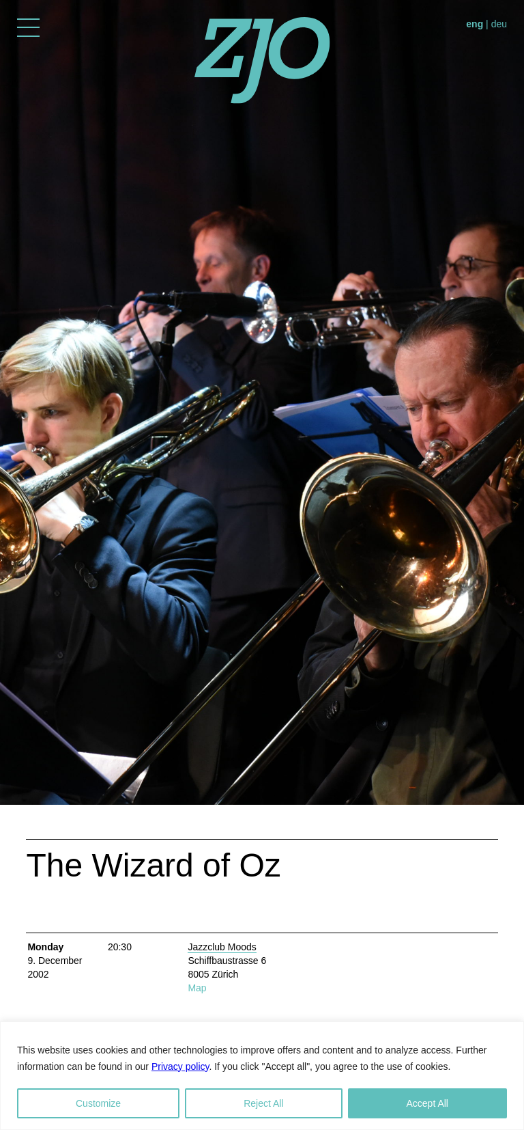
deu (499, 23)
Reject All (263, 1103)
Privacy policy (180, 1066)
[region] (262, 1075)
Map (197, 987)
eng (474, 23)
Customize (98, 1103)
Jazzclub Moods (222, 946)
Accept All (427, 1103)
